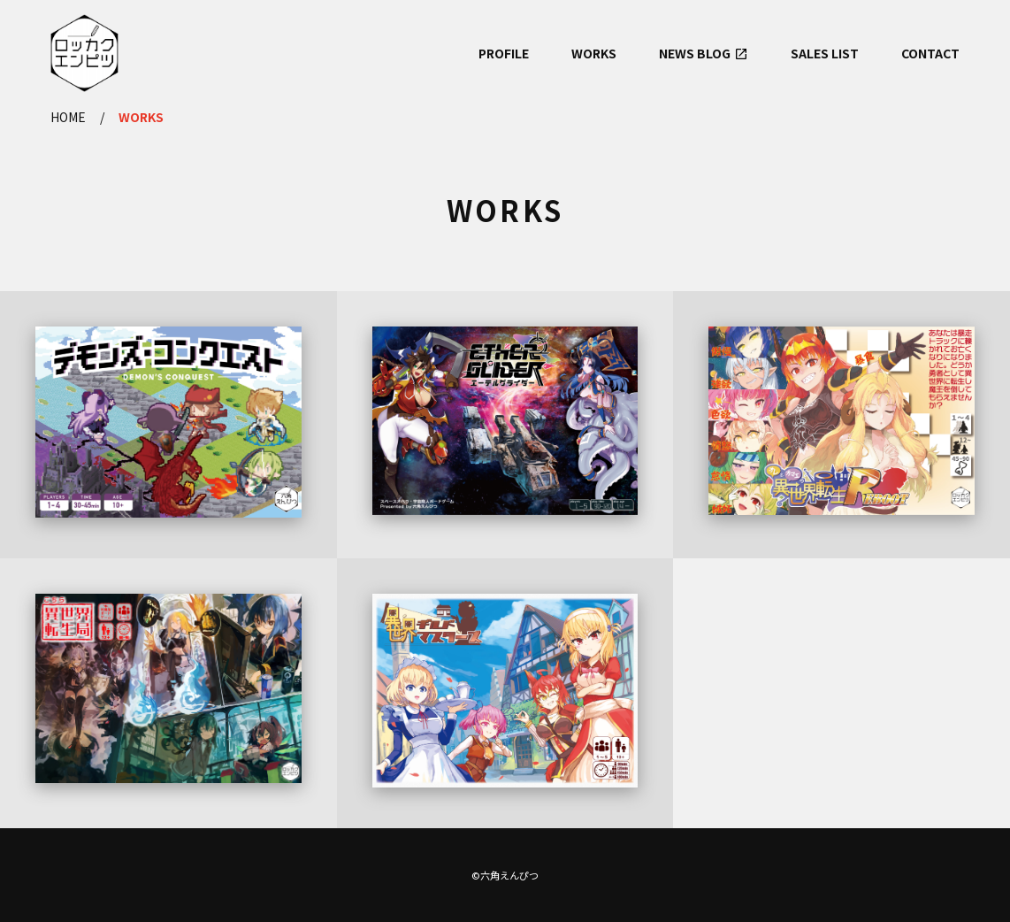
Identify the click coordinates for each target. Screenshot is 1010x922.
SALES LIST (825, 53)
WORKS (593, 53)
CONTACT (930, 53)
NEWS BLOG (695, 53)
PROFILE (503, 53)
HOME (68, 117)
